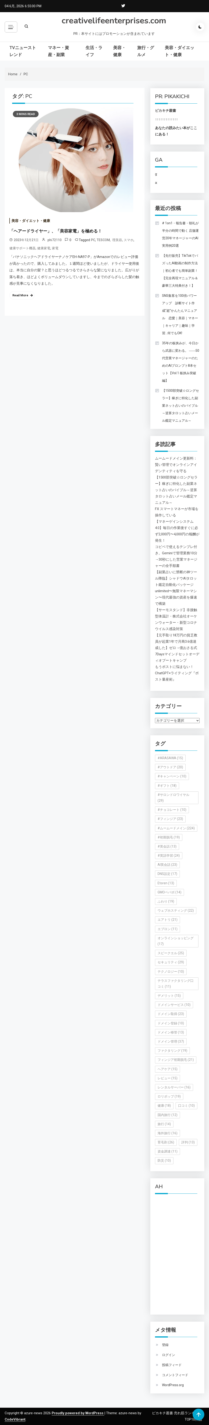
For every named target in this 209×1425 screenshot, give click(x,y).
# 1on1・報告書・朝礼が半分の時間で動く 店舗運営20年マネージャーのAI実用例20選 (180, 234)
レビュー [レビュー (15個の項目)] (167, 1078)
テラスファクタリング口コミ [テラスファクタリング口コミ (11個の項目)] (176, 983)
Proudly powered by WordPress (78, 1413)
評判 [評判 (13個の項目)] (188, 1142)
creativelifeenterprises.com (114, 20)
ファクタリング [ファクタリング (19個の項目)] (172, 1050)
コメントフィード (175, 1375)
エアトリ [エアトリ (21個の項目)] (167, 919)
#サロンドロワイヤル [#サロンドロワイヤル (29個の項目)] (173, 797)
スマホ (128, 240)
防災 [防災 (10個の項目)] (164, 1160)
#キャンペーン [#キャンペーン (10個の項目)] (172, 776)
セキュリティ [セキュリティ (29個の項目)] (171, 962)
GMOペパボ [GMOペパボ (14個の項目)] (169, 892)
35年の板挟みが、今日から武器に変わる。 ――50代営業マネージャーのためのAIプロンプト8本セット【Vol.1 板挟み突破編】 (180, 361)
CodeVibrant (15, 1419)
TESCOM (103, 240)
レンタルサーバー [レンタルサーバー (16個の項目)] (174, 1087)
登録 (165, 1345)
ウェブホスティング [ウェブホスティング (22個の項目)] (176, 910)
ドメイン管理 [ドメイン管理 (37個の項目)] (171, 1041)
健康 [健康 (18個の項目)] (164, 1105)
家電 (55, 248)
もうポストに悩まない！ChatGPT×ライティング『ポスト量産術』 (177, 673)
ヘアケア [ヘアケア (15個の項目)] (167, 1069)
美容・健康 (119, 51)
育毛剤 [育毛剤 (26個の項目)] (166, 1142)
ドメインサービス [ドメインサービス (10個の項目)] (174, 1005)
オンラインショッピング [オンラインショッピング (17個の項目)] (176, 941)
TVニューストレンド (22, 51)
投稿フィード (172, 1365)
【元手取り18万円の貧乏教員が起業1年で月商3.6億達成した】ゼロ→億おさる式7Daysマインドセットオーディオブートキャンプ (177, 648)
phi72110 (54, 240)
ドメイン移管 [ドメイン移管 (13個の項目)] (171, 1032)
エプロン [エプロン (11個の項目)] (167, 929)
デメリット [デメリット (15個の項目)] (169, 995)
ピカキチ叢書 (165, 111)
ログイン (168, 1355)
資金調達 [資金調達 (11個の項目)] (167, 1151)
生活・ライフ (94, 51)
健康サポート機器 (22, 248)
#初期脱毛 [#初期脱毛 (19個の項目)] (169, 837)
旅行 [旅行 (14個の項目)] (164, 1124)
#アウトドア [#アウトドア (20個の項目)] (170, 767)
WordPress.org (173, 1385)
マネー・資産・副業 (58, 51)
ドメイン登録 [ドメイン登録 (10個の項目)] (171, 1023)
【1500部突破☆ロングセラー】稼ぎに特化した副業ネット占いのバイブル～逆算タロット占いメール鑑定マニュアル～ (180, 405)
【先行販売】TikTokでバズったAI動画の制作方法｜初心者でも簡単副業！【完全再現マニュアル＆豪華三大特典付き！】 (180, 270)
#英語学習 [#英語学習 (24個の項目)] (169, 855)
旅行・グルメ (145, 51)
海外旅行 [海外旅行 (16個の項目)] (167, 1133)
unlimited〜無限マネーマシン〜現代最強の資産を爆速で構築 (176, 597)
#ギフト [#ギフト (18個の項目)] (167, 785)
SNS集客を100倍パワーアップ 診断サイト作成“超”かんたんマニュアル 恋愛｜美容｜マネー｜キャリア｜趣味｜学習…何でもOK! (180, 314)
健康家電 (43, 248)
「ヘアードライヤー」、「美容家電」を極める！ (55, 231)
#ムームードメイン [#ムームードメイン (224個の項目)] (176, 828)
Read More (20, 295)
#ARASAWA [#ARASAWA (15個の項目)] (170, 758)
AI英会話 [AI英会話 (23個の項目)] (167, 865)
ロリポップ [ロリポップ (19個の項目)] (169, 1096)
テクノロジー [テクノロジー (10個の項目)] (171, 971)
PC (93, 240)
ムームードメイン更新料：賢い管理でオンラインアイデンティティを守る (176, 464)
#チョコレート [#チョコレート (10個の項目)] (172, 810)
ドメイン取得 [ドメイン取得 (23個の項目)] (171, 1014)
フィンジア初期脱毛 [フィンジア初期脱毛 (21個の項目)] (176, 1060)
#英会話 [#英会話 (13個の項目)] (167, 846)
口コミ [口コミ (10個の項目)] (186, 1105)
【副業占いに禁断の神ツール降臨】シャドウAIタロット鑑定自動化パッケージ (176, 578)
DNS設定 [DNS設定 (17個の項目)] (167, 874)
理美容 (117, 240)
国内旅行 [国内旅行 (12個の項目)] (167, 1115)
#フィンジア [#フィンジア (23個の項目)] (170, 819)
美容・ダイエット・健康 (179, 51)
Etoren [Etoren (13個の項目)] (166, 883)
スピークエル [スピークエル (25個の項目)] (171, 953)
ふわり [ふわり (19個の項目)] (166, 901)
